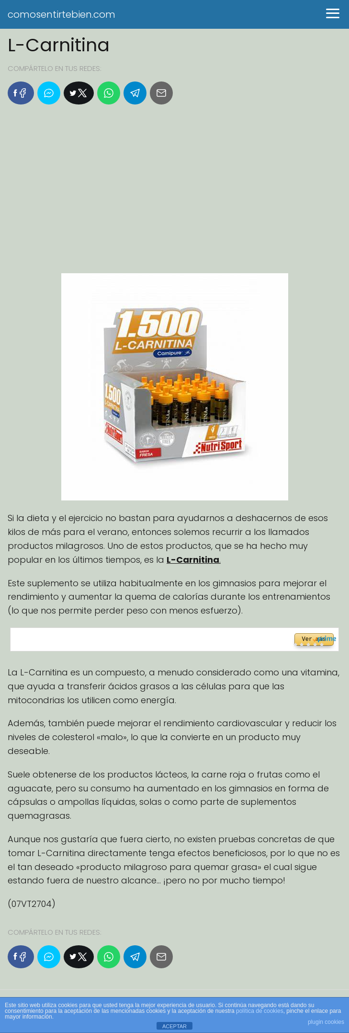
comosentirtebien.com (61, 14)
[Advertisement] (174, 193)
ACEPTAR (174, 1026)
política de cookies (259, 1011)
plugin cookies (326, 1022)
